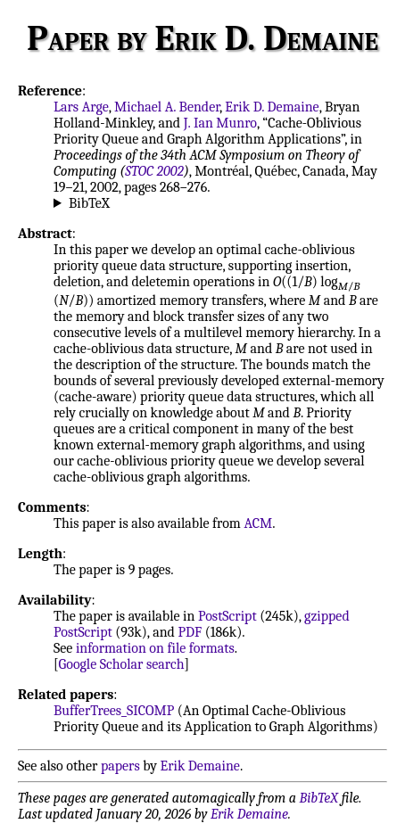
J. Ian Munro (220, 123)
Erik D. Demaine (271, 107)
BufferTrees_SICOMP (114, 711)
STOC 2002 (154, 171)
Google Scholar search (122, 664)
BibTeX (89, 203)
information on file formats (155, 648)
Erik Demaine (200, 766)
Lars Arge (81, 107)
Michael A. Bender (166, 107)
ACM (258, 523)
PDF (190, 632)
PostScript (227, 616)
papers (120, 766)
